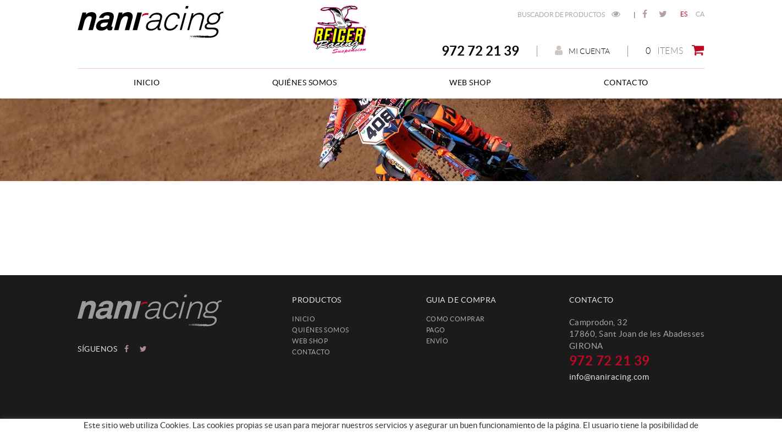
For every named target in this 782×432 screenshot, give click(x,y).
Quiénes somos (320, 329)
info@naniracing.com (609, 376)
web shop (310, 340)
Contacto (311, 352)
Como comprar (455, 318)
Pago (435, 329)
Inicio (303, 318)
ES (684, 14)
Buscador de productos (568, 14)
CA (700, 14)
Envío (437, 340)
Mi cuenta (582, 51)
